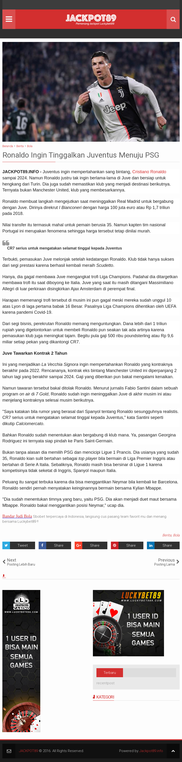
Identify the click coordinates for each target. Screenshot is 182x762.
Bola (176, 535)
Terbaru (110, 673)
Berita (166, 535)
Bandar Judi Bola (17, 516)
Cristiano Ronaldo (149, 171)
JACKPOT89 (28, 751)
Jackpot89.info (151, 751)
